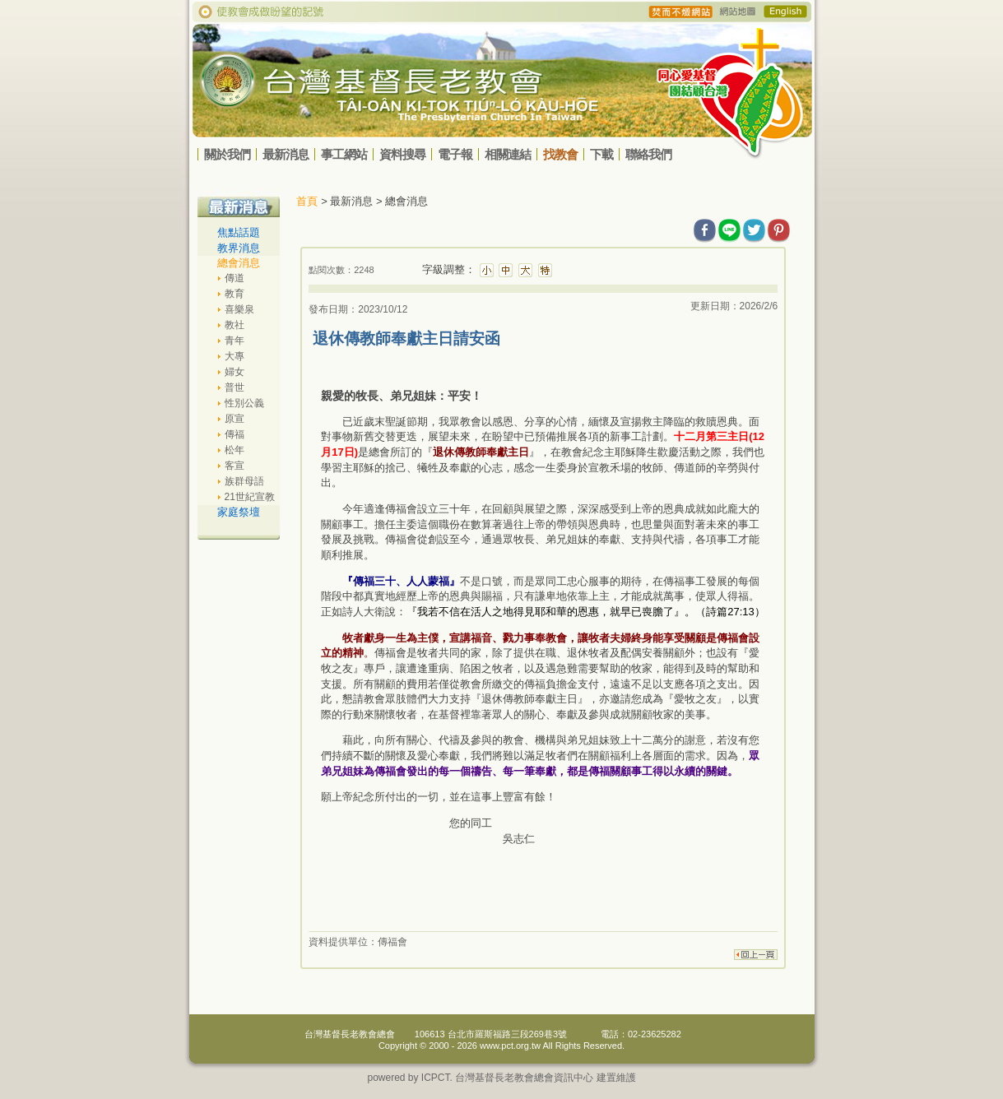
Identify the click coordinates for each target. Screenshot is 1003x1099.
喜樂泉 (239, 309)
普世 (234, 387)
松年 (234, 450)
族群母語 (244, 481)
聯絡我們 (648, 154)
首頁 (307, 201)
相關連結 (508, 154)
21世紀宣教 (250, 497)
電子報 (455, 154)
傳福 (234, 434)
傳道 (234, 278)
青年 (234, 340)
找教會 (560, 154)
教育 (234, 293)
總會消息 (238, 263)
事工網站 (344, 154)
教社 (234, 325)
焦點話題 (238, 232)
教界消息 (238, 248)
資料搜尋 (402, 154)
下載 (601, 154)
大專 (234, 356)
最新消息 (285, 154)
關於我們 (227, 154)
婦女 (234, 372)
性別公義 (244, 403)
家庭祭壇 (238, 512)
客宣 (234, 465)
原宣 (234, 418)
